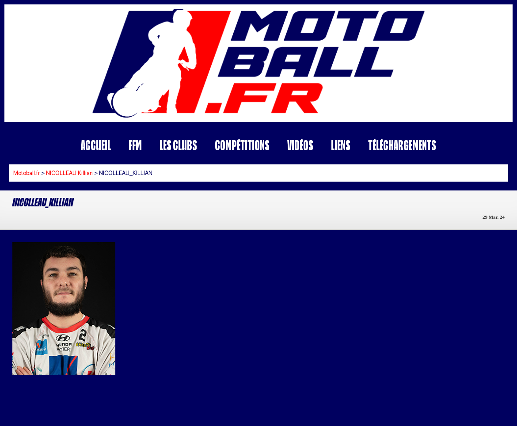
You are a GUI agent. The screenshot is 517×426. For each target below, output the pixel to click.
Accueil (96, 145)
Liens (340, 145)
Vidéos (300, 145)
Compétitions (242, 145)
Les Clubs (178, 145)
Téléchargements (402, 145)
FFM (135, 145)
